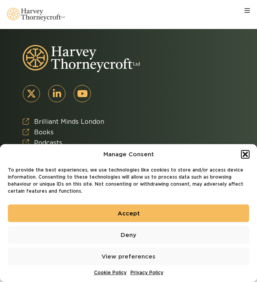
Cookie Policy (110, 272)
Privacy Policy (146, 272)
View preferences (128, 256)
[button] (245, 154)
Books (38, 132)
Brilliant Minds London (63, 121)
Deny (128, 235)
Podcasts (42, 142)
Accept (129, 213)
